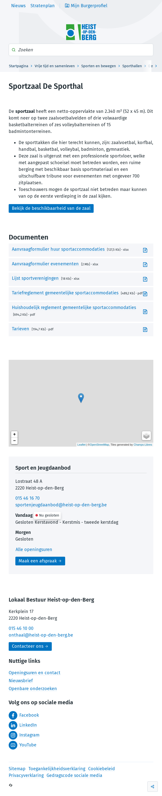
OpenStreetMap (99, 444)
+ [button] (14, 434)
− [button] (14, 441)
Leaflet (82, 444)
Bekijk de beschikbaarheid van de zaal (51, 208)
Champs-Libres (143, 444)
